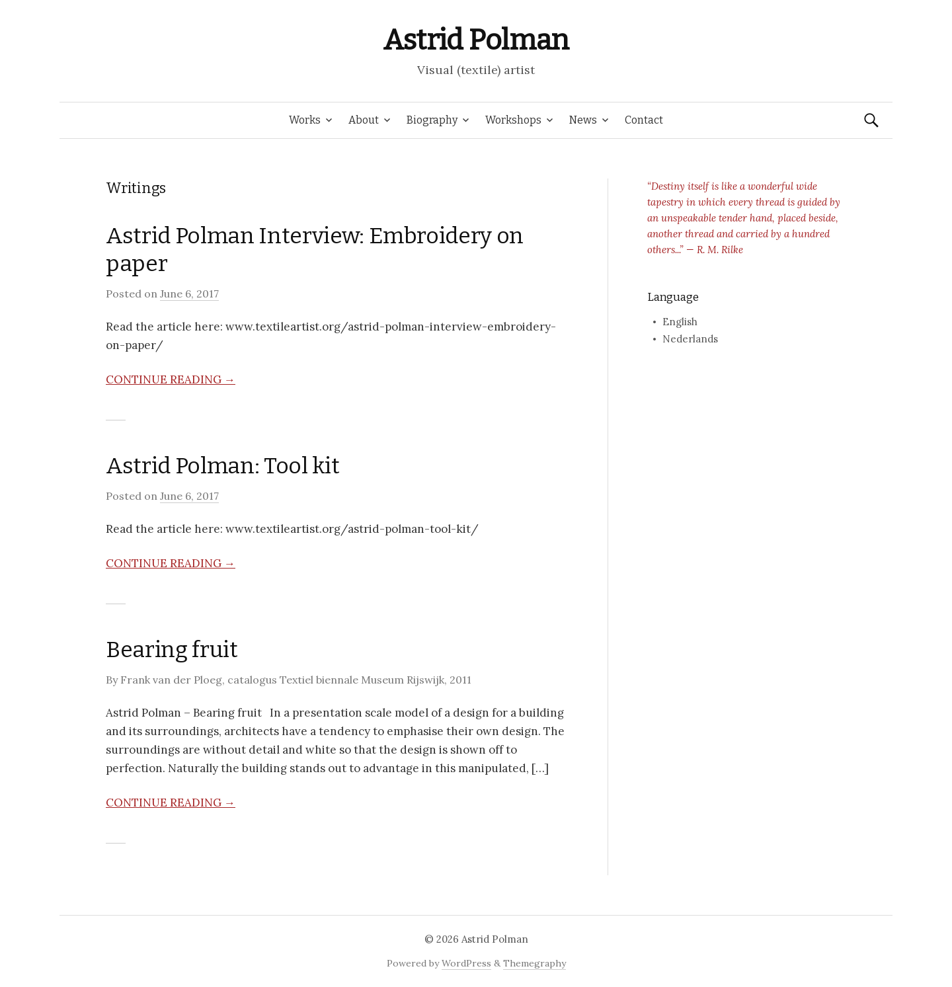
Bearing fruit (172, 649)
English (679, 321)
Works (305, 120)
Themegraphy (534, 963)
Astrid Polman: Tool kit (222, 465)
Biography (432, 120)
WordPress (466, 963)
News (583, 120)
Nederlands (690, 339)
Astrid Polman (476, 40)
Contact (644, 120)
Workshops (513, 120)
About (363, 120)
